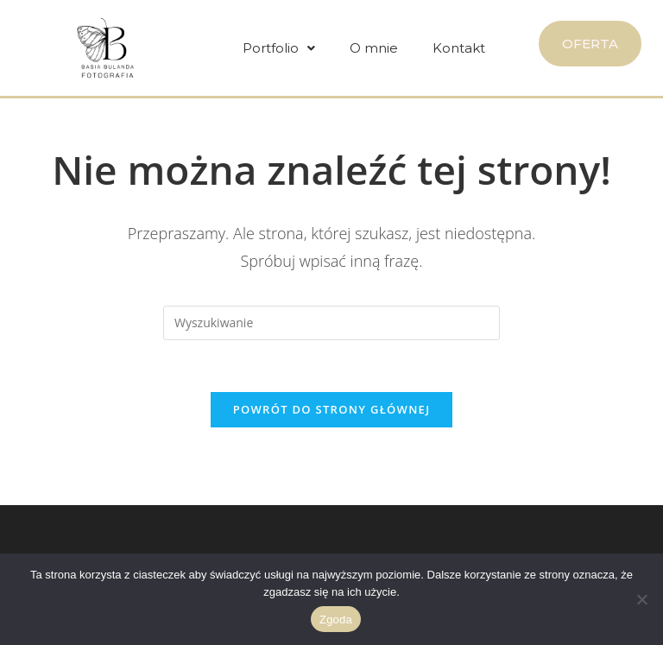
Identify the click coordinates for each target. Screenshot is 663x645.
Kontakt (459, 48)
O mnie (374, 48)
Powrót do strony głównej (332, 409)
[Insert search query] (331, 323)
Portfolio (279, 48)
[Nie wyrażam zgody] (641, 599)
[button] (278, 47)
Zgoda (335, 619)
